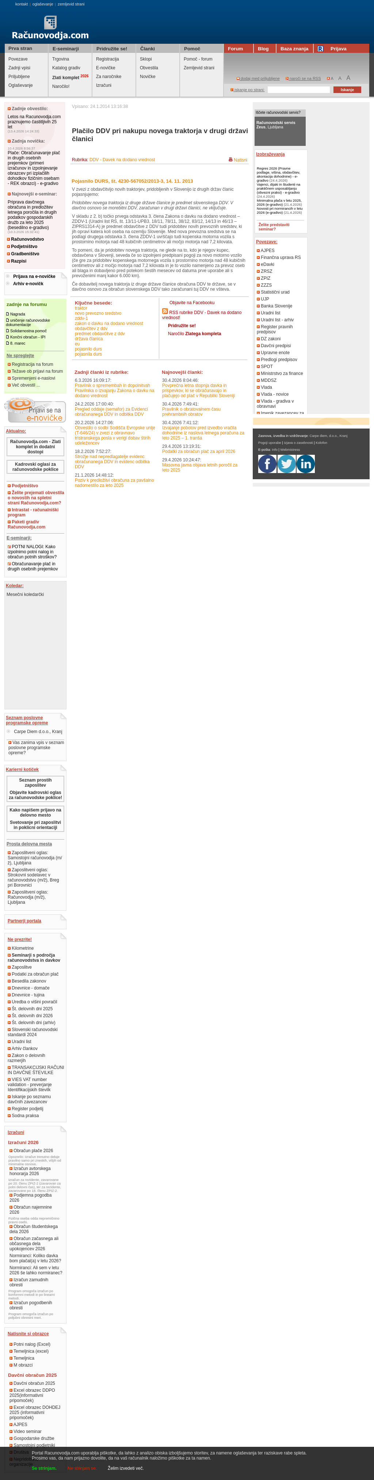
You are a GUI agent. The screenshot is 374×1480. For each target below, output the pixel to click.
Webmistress (290, 450)
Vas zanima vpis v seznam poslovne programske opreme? (36, 747)
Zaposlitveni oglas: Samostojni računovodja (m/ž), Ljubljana (35, 857)
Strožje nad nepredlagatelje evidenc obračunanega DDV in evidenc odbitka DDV (112, 461)
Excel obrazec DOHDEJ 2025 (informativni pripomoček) (34, 1412)
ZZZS (264, 285)
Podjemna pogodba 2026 (30, 1198)
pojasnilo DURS (88, 349)
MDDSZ (266, 380)
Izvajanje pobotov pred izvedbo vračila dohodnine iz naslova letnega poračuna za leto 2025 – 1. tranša (203, 433)
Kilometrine (21, 948)
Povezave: (267, 241)
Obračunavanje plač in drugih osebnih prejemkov (33, 566)
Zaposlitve (20, 967)
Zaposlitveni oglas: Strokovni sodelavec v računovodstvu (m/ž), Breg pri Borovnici (33, 877)
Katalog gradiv (66, 67)
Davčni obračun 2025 (32, 1383)
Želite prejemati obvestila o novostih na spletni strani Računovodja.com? (36, 497)
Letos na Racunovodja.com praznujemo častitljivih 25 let (34, 121)
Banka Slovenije (274, 306)
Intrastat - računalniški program (33, 512)
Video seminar (25, 1431)
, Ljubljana (275, 124)
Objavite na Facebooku (191, 302)
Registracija (107, 59)
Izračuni (103, 85)
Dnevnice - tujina (26, 994)
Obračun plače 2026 (31, 1150)
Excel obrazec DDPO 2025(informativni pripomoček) (32, 1395)
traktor (81, 308)
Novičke (148, 76)
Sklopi (146, 59)
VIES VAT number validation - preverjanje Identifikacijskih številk (30, 1084)
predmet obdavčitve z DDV (100, 333)
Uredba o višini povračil (32, 1001)
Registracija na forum (30, 364)
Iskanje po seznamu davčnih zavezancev (29, 1099)
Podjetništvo (22, 246)
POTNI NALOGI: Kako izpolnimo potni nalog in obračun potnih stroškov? (32, 551)
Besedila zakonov (27, 981)
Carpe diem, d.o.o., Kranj (329, 436)
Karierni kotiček (22, 769)
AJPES (18, 1424)
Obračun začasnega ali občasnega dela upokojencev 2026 (33, 1243)
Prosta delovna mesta (29, 843)
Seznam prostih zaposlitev (35, 783)
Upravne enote (273, 352)
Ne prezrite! (20, 939)
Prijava (333, 48)
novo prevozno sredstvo (98, 313)
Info (275, 450)
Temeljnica (21, 1358)
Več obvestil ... (24, 385)
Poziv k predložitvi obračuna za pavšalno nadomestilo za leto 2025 (114, 483)
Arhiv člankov (23, 1048)
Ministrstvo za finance (280, 373)
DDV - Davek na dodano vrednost (122, 159)
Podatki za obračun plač (33, 974)
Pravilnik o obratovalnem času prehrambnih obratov (191, 412)
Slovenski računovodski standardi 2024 (33, 1032)
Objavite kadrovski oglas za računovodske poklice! (35, 795)
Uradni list (19, 1041)
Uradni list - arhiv (275, 319)
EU (77, 343)
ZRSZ (264, 271)
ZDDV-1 (81, 318)
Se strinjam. (44, 1468)
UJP (263, 299)
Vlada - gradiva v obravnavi (275, 404)
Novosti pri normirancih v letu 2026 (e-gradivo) (279, 210)
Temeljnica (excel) (29, 1351)
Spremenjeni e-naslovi (31, 378)
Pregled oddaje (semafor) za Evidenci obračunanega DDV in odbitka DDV (111, 412)
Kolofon (321, 443)
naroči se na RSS (303, 78)
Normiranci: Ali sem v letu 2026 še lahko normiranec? (35, 1270)
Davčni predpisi (274, 345)
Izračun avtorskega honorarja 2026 (30, 1171)
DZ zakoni (268, 338)
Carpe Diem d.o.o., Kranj (34, 731)
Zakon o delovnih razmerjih (26, 1058)
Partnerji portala (24, 920)
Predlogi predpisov (277, 359)
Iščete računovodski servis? (278, 113)
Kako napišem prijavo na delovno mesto (35, 812)
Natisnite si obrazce (28, 1333)
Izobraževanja (270, 154)
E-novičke (105, 67)
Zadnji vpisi (19, 67)
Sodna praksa (23, 1115)
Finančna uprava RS (279, 257)
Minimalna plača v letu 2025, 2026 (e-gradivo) (279, 202)
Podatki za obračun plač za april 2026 (198, 451)
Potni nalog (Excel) (29, 1344)
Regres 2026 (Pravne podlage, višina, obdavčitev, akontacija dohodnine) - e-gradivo (278, 174)
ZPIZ (263, 278)
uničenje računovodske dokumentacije (28, 322)
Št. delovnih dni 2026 (30, 1015)
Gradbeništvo (23, 253)
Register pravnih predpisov (275, 329)
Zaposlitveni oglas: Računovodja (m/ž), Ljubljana (28, 897)
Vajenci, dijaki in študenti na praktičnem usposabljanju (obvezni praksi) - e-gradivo (278, 188)
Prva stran (20, 48)
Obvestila (149, 67)
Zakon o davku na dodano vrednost (109, 323)
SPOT (265, 366)
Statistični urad (273, 292)
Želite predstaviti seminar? (274, 226)
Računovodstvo (25, 239)
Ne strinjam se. (82, 1468)
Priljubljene (19, 76)
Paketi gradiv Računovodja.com (26, 524)
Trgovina (60, 59)
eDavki (265, 264)
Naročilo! (60, 86)
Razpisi (16, 261)
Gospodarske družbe (31, 1438)
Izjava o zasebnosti (298, 443)
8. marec (17, 343)
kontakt (21, 4)
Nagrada (17, 314)
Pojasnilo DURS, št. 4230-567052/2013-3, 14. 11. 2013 (132, 181)
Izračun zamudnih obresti (28, 1282)
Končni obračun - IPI (28, 337)
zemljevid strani (71, 4)
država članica (89, 338)
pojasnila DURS (88, 354)
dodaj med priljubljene (258, 78)
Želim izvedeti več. (126, 1468)
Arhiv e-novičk (28, 283)
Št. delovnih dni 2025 (30, 1008)
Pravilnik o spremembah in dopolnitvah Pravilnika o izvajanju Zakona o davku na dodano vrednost (114, 390)
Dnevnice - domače (29, 988)
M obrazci (21, 1365)
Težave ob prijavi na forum (35, 371)
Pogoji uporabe (269, 443)
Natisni (240, 160)
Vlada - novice (273, 394)
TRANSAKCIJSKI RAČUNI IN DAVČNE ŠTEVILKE (36, 1070)
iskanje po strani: (247, 90)
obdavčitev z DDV (91, 328)
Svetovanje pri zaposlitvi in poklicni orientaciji (35, 825)
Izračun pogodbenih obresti (30, 1305)
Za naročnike (108, 76)
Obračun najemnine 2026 (30, 1210)
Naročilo (194, 333)
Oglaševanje (20, 85)
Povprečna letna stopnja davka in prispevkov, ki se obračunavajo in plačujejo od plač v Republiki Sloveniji (198, 390)
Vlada (264, 387)
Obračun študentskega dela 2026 (33, 1229)
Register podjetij (25, 1108)
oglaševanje (43, 4)
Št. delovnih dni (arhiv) (32, 1022)
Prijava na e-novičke (34, 276)
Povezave (18, 59)
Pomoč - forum (198, 59)
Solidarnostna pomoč (28, 331)
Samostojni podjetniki (32, 1445)
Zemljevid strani (199, 67)
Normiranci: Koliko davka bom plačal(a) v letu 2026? (35, 1258)
